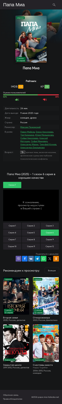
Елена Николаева (44, 132)
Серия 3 (50, 225)
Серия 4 (12, 232)
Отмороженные (41, 317)
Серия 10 (12, 246)
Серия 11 (31, 246)
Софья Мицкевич (39, 141)
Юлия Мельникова (44, 135)
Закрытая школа (12, 365)
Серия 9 (50, 239)
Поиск (54, 4)
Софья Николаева (29, 138)
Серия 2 (31, 225)
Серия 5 (31, 232)
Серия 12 (50, 246)
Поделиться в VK (31, 258)
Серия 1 (12, 225)
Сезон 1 (12, 185)
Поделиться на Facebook (25, 258)
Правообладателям (12, 399)
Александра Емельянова (32, 147)
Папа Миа (14, 5)
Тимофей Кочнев (47, 144)
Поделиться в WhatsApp (43, 258)
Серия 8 (31, 239)
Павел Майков (27, 132)
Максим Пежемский (30, 127)
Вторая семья (10, 317)
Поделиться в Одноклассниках (56, 258)
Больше (52, 270)
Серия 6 (50, 232)
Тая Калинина (27, 135)
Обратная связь (10, 395)
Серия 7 (12, 239)
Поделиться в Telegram (37, 258)
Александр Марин (29, 144)
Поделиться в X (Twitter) (50, 258)
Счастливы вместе (43, 365)
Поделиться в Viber (18, 258)
